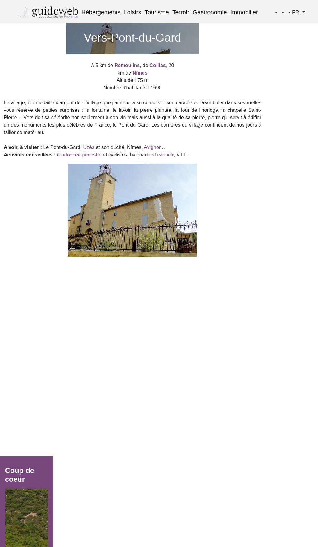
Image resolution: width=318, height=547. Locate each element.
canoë (164, 154)
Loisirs (132, 12)
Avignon (153, 147)
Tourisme (157, 12)
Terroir (180, 12)
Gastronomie (210, 12)
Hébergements (100, 12)
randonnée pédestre (79, 154)
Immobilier (244, 12)
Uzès (88, 147)
